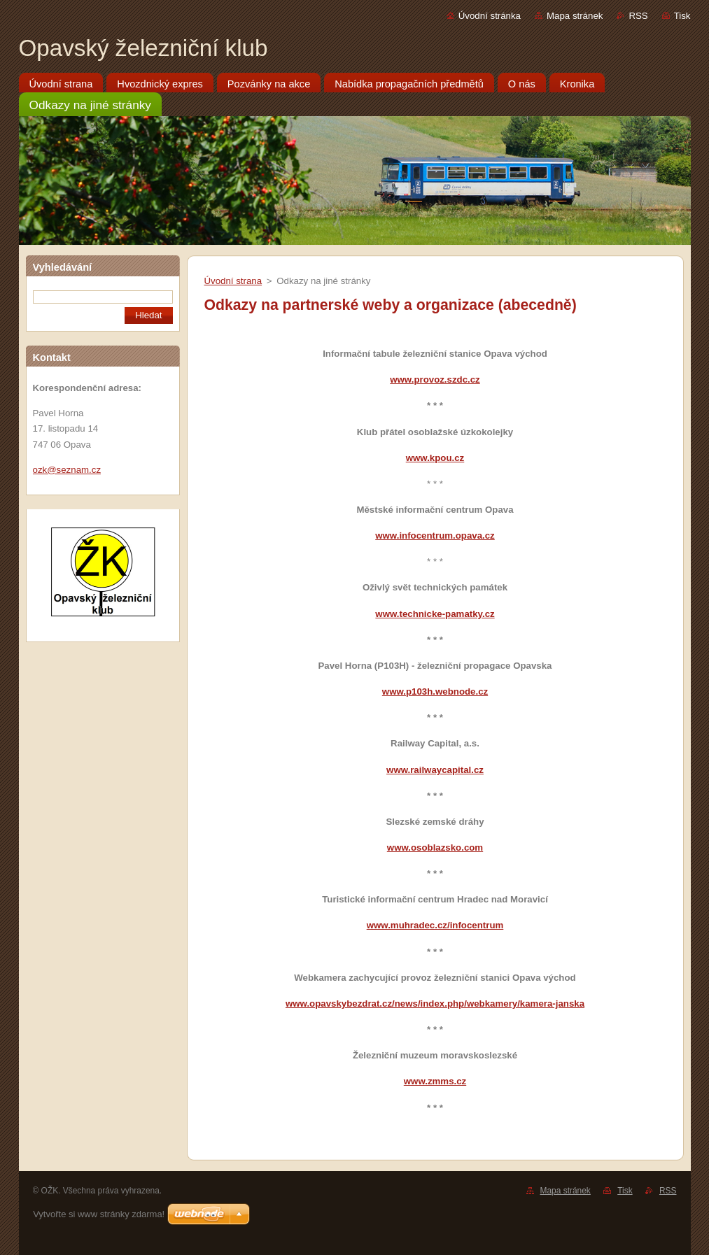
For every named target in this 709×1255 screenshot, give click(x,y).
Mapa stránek (575, 15)
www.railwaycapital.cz (435, 770)
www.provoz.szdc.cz (435, 379)
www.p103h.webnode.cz (435, 691)
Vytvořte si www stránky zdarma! (98, 1214)
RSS (638, 15)
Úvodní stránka (489, 15)
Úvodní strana (233, 281)
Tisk (682, 15)
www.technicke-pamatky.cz (434, 614)
